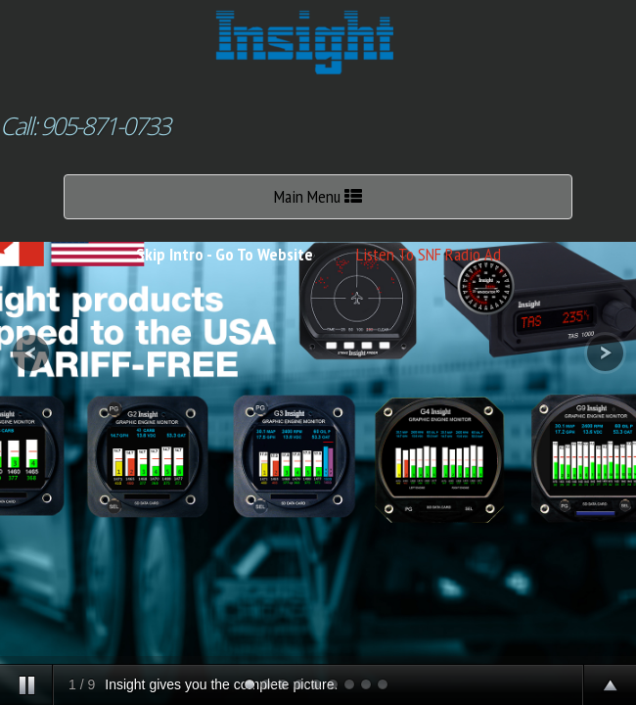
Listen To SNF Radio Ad (428, 254)
